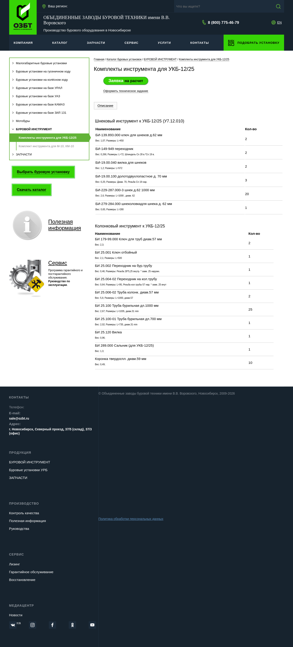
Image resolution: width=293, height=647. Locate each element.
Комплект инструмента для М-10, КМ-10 (46, 146)
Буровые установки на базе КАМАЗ (38, 104)
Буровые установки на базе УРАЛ (37, 88)
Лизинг (14, 564)
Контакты (19, 397)
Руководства (19, 529)
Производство (24, 503)
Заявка (125, 80)
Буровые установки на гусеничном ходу (41, 71)
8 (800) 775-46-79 (223, 22)
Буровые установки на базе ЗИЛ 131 (39, 112)
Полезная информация (27, 521)
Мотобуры (21, 121)
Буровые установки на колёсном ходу (40, 79)
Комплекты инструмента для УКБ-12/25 (48, 137)
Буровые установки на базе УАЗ (36, 96)
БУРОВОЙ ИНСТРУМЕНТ (32, 129)
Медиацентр (21, 605)
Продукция (20, 452)
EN (279, 22)
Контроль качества (24, 513)
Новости (15, 615)
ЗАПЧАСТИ (22, 154)
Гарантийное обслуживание (31, 572)
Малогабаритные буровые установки (39, 63)
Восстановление (22, 580)
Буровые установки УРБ (28, 470)
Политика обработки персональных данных (131, 519)
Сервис (57, 263)
